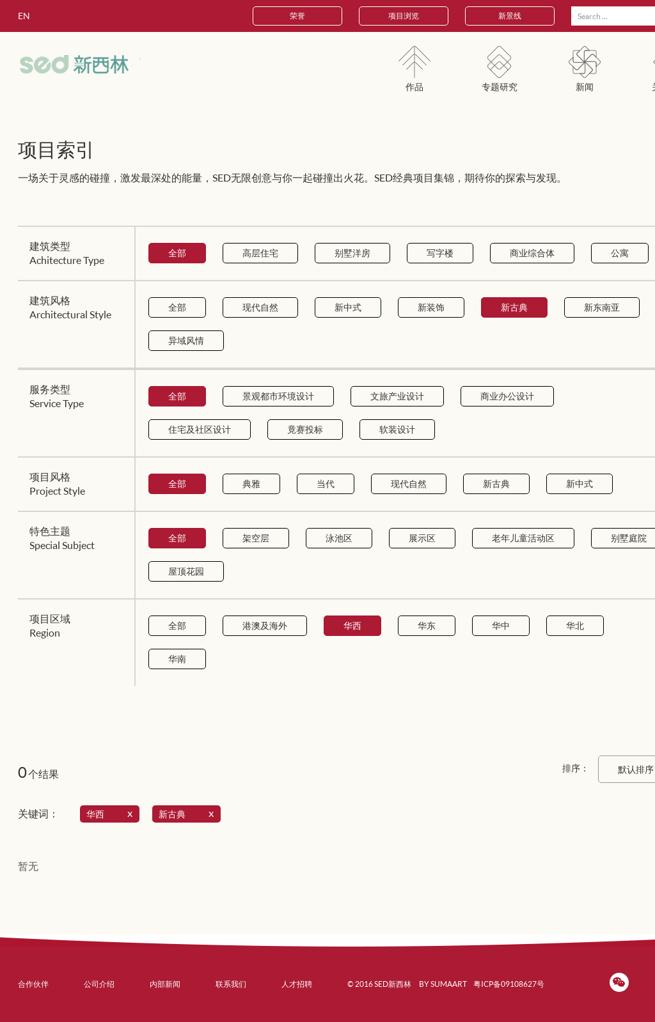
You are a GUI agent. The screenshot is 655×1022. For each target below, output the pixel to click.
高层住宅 (260, 252)
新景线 (509, 15)
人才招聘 (296, 984)
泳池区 (339, 537)
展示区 (422, 537)
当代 (326, 483)
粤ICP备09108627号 (508, 984)
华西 (352, 625)
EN (24, 15)
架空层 (255, 537)
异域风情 (186, 340)
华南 (177, 658)
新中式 (348, 307)
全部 (177, 252)
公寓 (620, 252)
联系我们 (231, 984)
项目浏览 (403, 15)
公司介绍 (99, 984)
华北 (575, 625)
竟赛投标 (305, 429)
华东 (427, 625)
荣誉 (297, 15)
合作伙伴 (33, 984)
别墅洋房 (352, 252)
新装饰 (431, 307)
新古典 (514, 307)
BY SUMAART (443, 984)
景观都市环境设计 (278, 396)
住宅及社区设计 (199, 429)
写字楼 (440, 252)
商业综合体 (532, 252)
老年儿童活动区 (523, 537)
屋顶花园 (186, 571)
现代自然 (260, 307)
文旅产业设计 (397, 396)
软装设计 (397, 429)
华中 (501, 625)
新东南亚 (602, 307)
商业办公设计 (507, 396)
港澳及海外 (264, 625)
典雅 (251, 483)
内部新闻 (165, 984)
